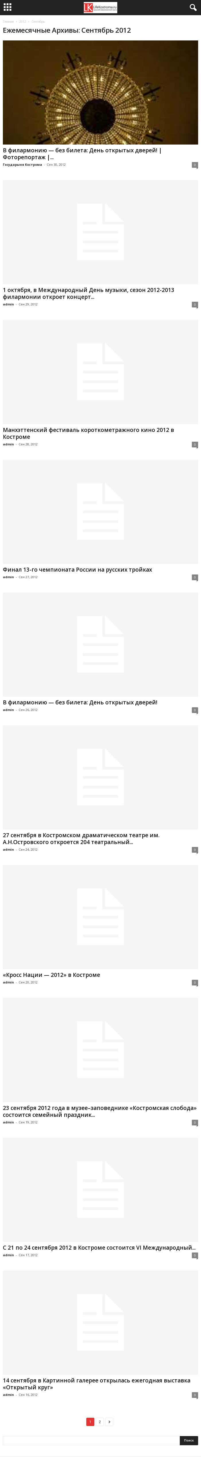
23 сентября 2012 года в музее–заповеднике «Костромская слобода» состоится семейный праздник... (100, 1111)
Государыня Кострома (22, 164)
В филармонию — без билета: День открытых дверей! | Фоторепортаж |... (82, 154)
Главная (8, 22)
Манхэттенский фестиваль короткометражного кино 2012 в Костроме (88, 433)
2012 (22, 22)
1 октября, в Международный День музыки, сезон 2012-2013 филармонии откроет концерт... (88, 293)
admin (8, 304)
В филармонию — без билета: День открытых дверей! (80, 702)
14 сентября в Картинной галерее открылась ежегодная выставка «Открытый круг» (96, 1384)
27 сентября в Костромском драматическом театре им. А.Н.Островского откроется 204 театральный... (81, 838)
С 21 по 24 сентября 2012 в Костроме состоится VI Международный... (99, 1247)
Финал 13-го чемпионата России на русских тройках (77, 569)
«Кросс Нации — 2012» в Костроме (51, 975)
